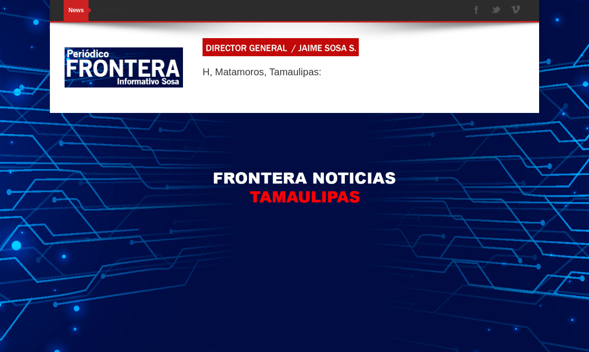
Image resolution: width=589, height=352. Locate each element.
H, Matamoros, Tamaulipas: (262, 71)
